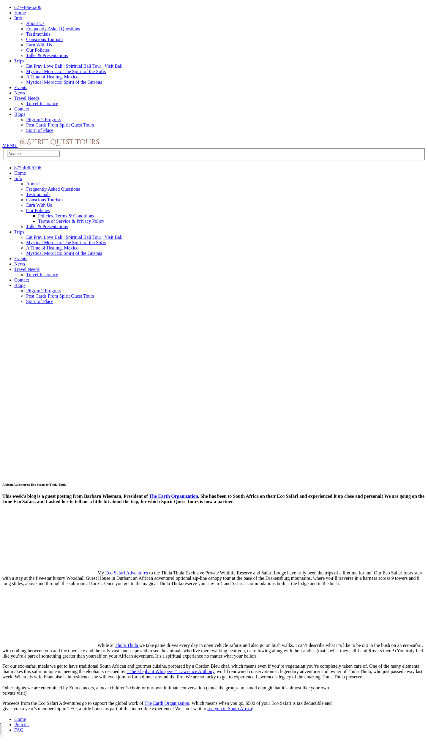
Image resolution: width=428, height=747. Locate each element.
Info (18, 17)
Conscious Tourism (44, 39)
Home (20, 12)
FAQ (18, 729)
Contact (21, 108)
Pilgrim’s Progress (43, 119)
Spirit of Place (39, 130)
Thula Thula (127, 645)
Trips (19, 60)
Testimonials (38, 34)
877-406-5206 (27, 7)
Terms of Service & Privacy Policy (71, 221)
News (19, 92)
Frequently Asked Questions (53, 28)
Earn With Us (39, 44)
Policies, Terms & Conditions (66, 215)
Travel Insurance (42, 103)
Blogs (19, 114)
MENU (10, 145)
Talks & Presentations (47, 55)
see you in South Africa (229, 708)
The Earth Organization (173, 496)
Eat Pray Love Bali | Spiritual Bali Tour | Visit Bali (74, 66)
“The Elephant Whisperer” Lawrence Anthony (170, 671)
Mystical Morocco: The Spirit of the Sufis (66, 71)
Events (20, 87)
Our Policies (38, 50)
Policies (21, 724)
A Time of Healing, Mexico (52, 76)
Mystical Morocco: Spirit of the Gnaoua (64, 82)
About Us (35, 23)
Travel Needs (27, 98)
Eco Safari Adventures (126, 572)
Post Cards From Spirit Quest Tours (60, 124)
